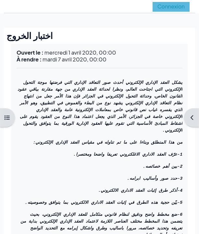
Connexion (171, 6)
